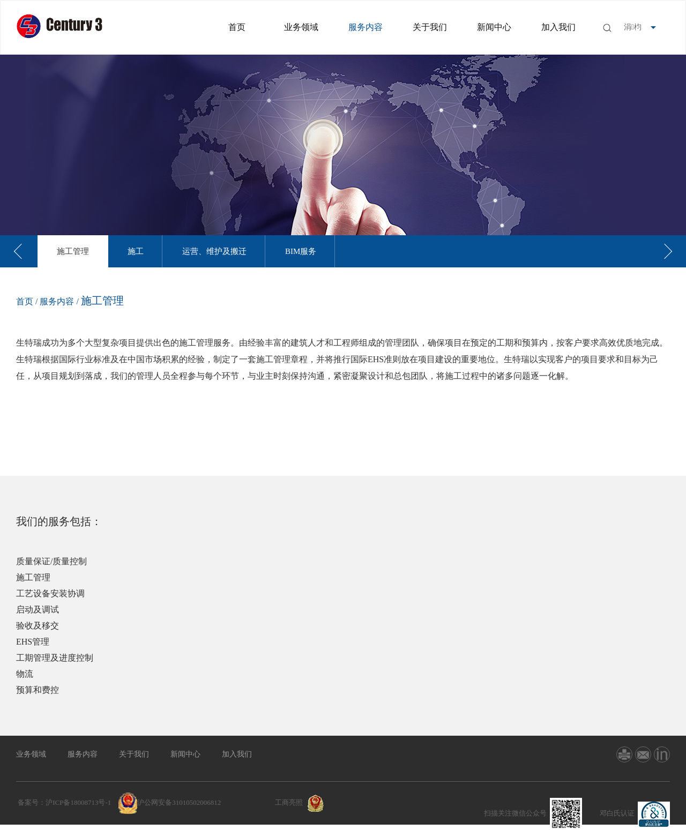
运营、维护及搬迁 (214, 251)
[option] (73, 251)
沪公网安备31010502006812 (179, 802)
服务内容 (365, 27)
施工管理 (73, 251)
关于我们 (430, 27)
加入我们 (558, 27)
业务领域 (301, 27)
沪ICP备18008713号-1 (78, 802)
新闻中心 (494, 27)
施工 (136, 251)
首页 (236, 27)
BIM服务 (300, 251)
